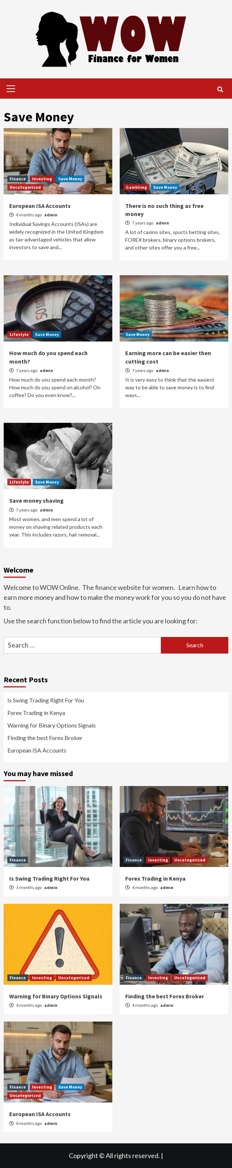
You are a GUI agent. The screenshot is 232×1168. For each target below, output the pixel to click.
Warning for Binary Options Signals (51, 725)
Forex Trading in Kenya (36, 712)
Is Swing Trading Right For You (45, 700)
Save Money (70, 178)
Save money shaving (36, 500)
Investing (42, 178)
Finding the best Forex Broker (44, 737)
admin (50, 214)
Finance (18, 178)
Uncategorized (25, 187)
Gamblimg (136, 187)
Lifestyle (19, 334)
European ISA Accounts (40, 205)
